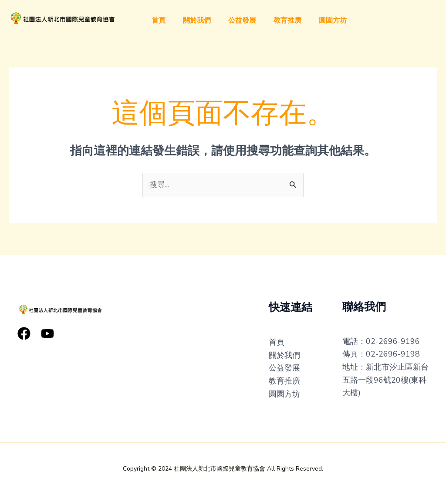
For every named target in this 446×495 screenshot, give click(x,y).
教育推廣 (287, 20)
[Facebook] (23, 333)
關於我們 (197, 20)
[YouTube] (47, 333)
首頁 (159, 20)
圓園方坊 (333, 20)
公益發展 (242, 20)
